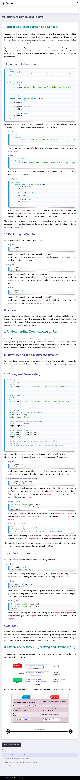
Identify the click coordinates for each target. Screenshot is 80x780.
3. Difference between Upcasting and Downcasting (20, 762)
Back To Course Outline (11, 744)
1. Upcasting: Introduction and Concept (16, 755)
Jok (7, 3)
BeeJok (16, 778)
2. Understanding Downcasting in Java (16, 758)
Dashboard (6, 10)
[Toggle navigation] (77, 3)
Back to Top (7, 766)
